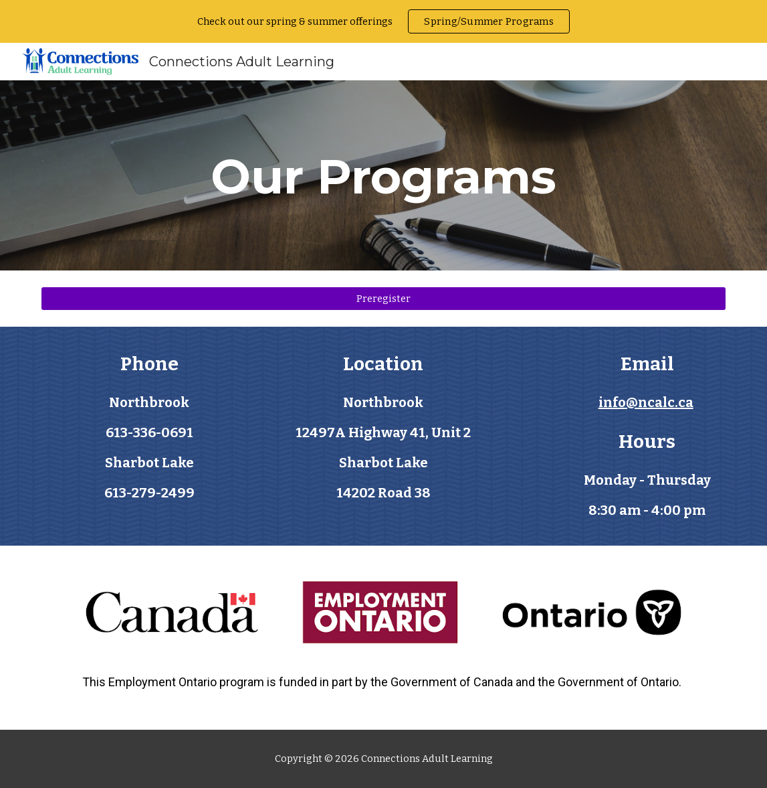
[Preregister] (383, 298)
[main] (383, 175)
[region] (383, 21)
